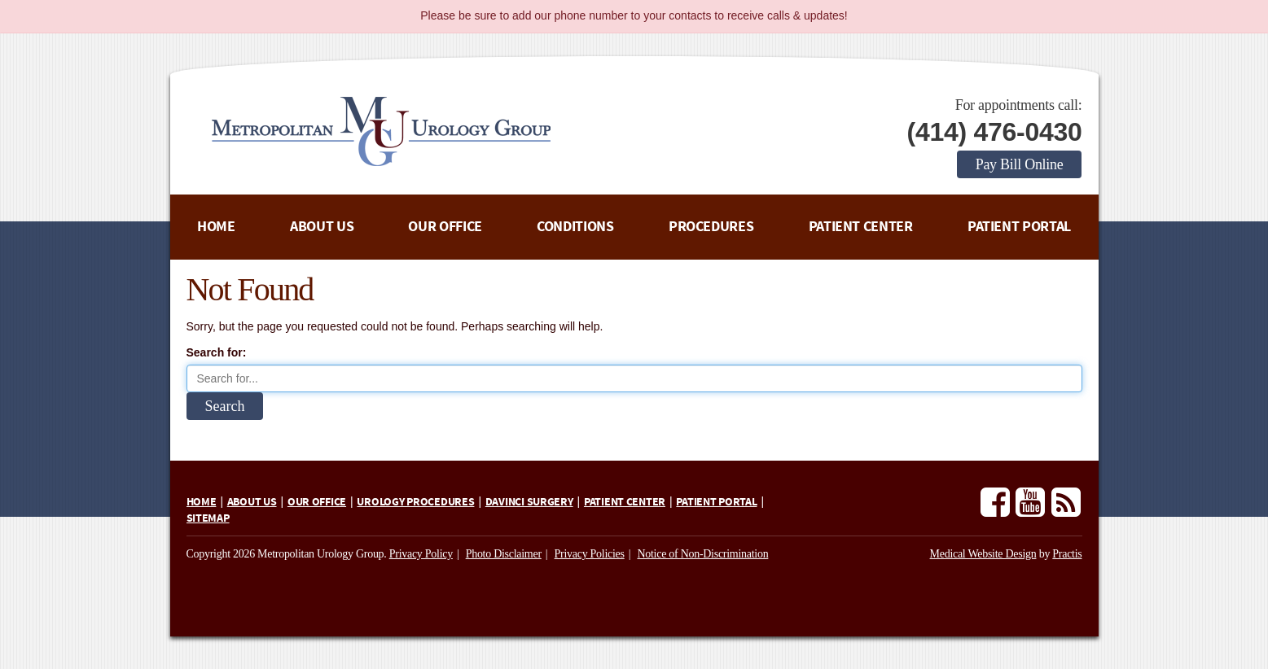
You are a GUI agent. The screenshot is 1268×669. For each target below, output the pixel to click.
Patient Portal (1019, 226)
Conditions (575, 226)
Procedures (711, 226)
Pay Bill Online (1020, 164)
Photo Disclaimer (504, 554)
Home (216, 226)
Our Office (444, 226)
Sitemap (208, 518)
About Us (321, 226)
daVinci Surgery (529, 502)
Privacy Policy (421, 554)
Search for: (216, 352)
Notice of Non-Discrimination (702, 554)
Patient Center (861, 226)
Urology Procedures (415, 502)
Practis (1067, 554)
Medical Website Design (983, 554)
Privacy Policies (590, 554)
